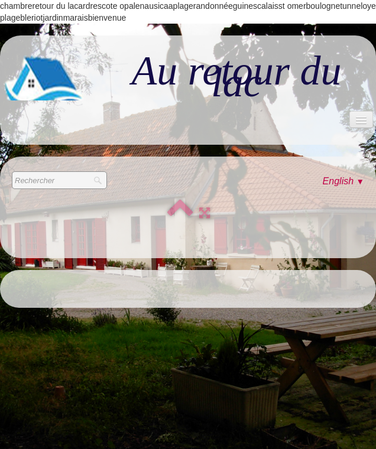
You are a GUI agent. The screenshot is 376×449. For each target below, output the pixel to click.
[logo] (188, 76)
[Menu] (361, 119)
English (343, 181)
